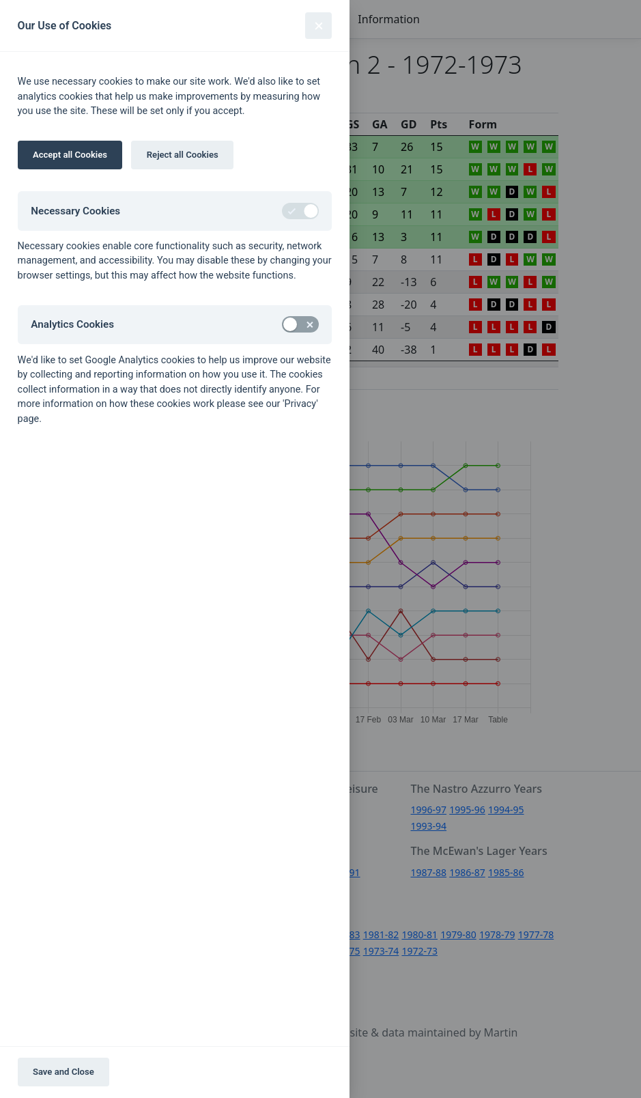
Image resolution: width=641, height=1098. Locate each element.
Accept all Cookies (70, 155)
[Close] (318, 25)
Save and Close (63, 1072)
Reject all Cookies (182, 155)
